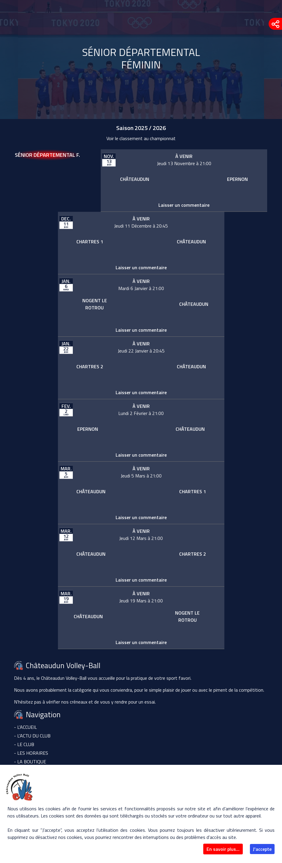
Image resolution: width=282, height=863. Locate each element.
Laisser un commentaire (183, 205)
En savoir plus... (223, 849)
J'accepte (262, 849)
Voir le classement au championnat (141, 138)
